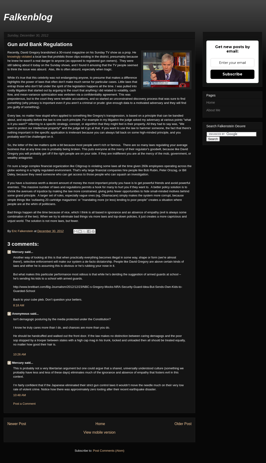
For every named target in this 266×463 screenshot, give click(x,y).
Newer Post (16, 424)
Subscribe (232, 74)
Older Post (183, 424)
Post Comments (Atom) (108, 450)
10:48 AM (19, 395)
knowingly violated (19, 56)
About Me (213, 110)
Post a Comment (24, 403)
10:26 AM (19, 354)
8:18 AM (18, 305)
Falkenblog (28, 17)
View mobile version (99, 432)
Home (100, 424)
